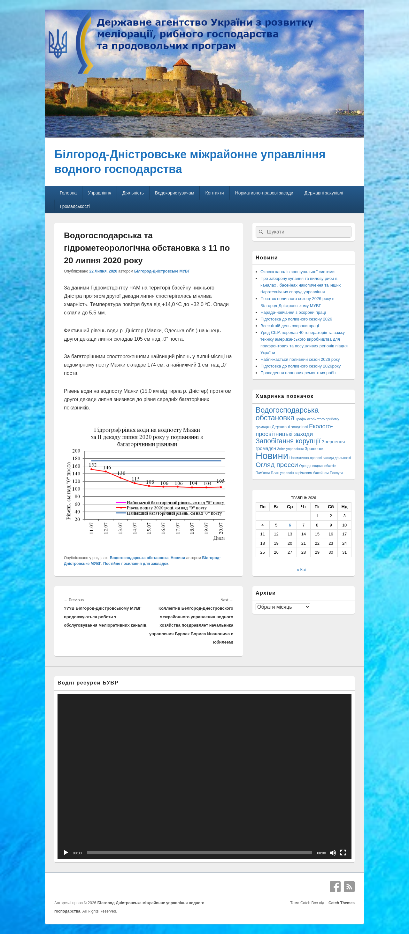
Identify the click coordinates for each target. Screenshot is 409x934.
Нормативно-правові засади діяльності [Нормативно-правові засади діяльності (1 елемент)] (320, 458)
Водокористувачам (174, 192)
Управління (99, 192)
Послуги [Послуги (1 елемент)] (336, 473)
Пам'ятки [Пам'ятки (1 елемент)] (263, 473)
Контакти (214, 192)
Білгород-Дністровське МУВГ (162, 271)
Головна (68, 192)
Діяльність (133, 192)
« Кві (301, 569)
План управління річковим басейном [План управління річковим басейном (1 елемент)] (300, 473)
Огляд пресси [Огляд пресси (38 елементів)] (277, 464)
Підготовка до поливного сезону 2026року (300, 366)
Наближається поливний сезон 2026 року (300, 359)
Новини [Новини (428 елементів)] (272, 455)
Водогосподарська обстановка (139, 558)
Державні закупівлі (324, 192)
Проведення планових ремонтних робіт (298, 372)
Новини (178, 558)
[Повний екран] (343, 853)
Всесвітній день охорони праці (289, 325)
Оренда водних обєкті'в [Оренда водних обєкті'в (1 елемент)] (317, 466)
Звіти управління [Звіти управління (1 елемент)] (290, 449)
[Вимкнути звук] (333, 853)
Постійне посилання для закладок (135, 563)
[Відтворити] (66, 853)
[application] (204, 776)
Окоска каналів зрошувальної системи (297, 271)
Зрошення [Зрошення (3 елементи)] (315, 448)
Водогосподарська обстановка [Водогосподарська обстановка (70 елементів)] (287, 414)
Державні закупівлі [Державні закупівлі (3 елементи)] (290, 426)
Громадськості (75, 206)
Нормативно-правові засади (264, 192)
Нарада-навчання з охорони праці (293, 312)
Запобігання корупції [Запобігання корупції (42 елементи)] (288, 441)
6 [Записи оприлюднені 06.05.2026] (290, 525)
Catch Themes (340, 903)
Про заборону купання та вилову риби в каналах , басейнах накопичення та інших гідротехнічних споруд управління (300, 285)
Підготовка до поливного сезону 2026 (296, 319)
